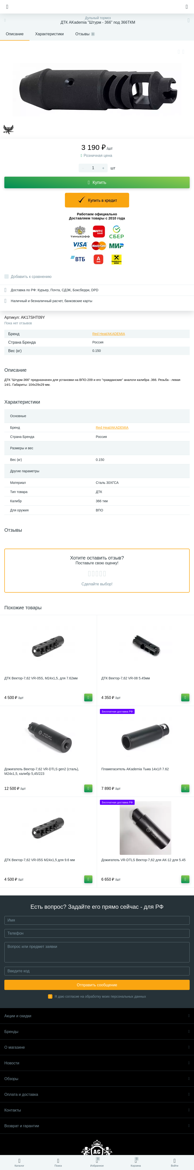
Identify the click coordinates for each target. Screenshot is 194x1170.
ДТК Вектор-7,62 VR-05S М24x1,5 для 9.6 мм (39, 860)
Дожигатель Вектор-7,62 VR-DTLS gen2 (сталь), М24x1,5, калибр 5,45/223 (41, 771)
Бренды (97, 1032)
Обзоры (97, 1079)
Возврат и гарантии (97, 1126)
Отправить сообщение (97, 985)
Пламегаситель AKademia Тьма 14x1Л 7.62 (135, 769)
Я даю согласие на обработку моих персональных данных (100, 996)
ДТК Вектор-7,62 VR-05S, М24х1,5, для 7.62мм (41, 678)
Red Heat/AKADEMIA (108, 334)
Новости (97, 1063)
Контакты (97, 1110)
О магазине (97, 1047)
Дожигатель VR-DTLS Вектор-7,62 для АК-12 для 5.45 (143, 860)
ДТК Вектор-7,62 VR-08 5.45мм (125, 678)
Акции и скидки (97, 1016)
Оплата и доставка (97, 1094)
